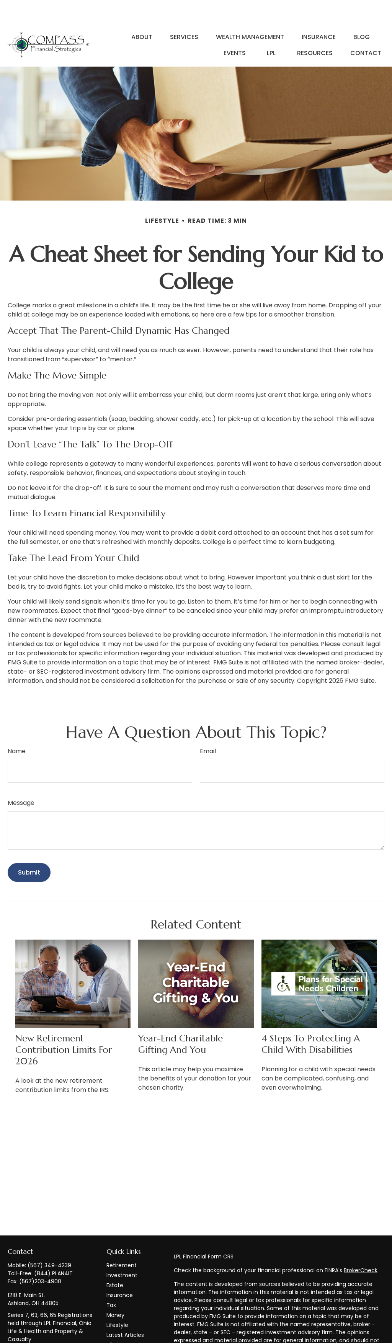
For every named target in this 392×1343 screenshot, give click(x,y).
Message (21, 779)
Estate (114, 1262)
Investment (121, 1252)
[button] (141, 14)
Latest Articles (125, 1312)
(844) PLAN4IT (53, 1250)
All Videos (118, 1322)
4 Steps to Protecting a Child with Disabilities (310, 1021)
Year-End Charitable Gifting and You (180, 1021)
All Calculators (125, 1332)
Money (115, 1292)
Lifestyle (117, 1302)
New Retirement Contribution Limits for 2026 (63, 1027)
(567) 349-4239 (49, 1242)
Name (17, 728)
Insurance (119, 1272)
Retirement (121, 1242)
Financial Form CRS (208, 1233)
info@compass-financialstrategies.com (39, 1334)
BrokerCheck (360, 1247)
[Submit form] (29, 849)
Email (208, 728)
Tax (111, 1282)
